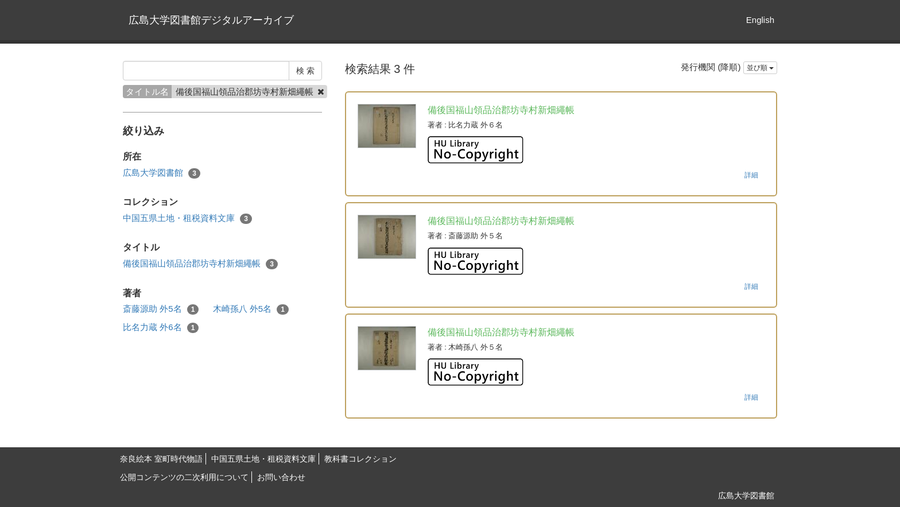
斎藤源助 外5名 (161, 309)
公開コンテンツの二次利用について (184, 477)
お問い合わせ (281, 477)
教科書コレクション (360, 458)
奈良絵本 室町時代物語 (161, 458)
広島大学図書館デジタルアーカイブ (211, 20)
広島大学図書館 (161, 173)
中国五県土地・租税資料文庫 (187, 218)
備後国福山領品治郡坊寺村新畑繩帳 (200, 263)
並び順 (760, 68)
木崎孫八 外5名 (251, 309)
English (760, 20)
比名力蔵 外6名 (161, 327)
